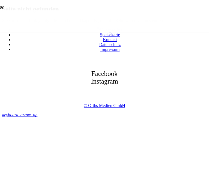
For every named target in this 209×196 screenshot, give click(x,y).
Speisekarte (110, 34)
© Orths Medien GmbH (104, 105)
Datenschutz (110, 44)
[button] (19, 114)
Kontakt (110, 39)
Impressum (109, 49)
